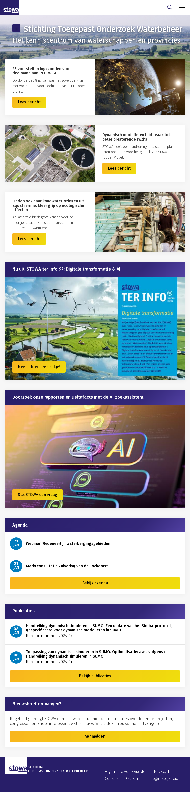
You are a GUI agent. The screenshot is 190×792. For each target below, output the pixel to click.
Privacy (160, 771)
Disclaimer (133, 778)
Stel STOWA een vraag (37, 494)
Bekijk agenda (95, 583)
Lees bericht (29, 102)
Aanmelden (95, 736)
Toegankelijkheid (163, 778)
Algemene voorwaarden (126, 771)
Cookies (112, 778)
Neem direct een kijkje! (39, 366)
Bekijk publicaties (95, 676)
